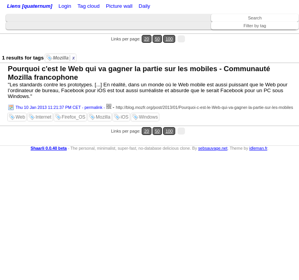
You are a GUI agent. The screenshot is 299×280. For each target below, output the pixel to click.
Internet (43, 117)
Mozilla (64, 58)
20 (146, 39)
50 (157, 39)
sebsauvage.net (212, 148)
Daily (144, 6)
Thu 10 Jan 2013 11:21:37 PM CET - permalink (59, 107)
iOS (124, 117)
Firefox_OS (74, 117)
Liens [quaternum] (29, 6)
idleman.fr (258, 148)
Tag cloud (88, 6)
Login (64, 6)
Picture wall (119, 6)
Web (20, 117)
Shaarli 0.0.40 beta (49, 148)
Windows (148, 117)
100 (169, 39)
